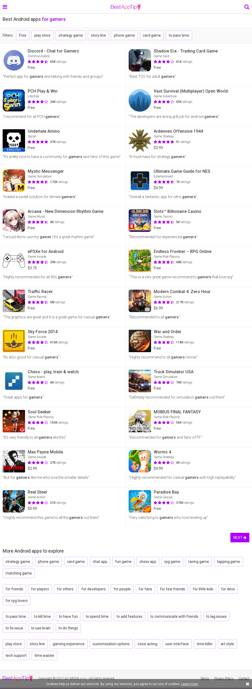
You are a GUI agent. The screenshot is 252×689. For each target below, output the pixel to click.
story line (98, 35)
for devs (228, 589)
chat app (100, 561)
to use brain (41, 628)
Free (22, 35)
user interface (177, 644)
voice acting (147, 644)
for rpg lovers (17, 601)
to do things (68, 628)
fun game (123, 561)
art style (227, 644)
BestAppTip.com (126, 6)
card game (152, 35)
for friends (14, 589)
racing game (198, 561)
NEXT (239, 537)
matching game (19, 573)
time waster (45, 655)
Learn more (189, 684)
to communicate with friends (174, 616)
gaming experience (69, 644)
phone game (124, 35)
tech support (16, 655)
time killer (205, 644)
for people (122, 589)
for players (40, 589)
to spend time (97, 616)
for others (65, 589)
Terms (204, 678)
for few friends (172, 589)
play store (42, 35)
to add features (129, 616)
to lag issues (216, 616)
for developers (93, 589)
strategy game (71, 35)
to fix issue (14, 628)
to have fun (68, 616)
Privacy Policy (223, 678)
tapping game (228, 561)
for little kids (203, 589)
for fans (145, 589)
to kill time (42, 616)
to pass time (179, 35)
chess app (147, 561)
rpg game (172, 561)
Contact (244, 678)
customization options (111, 644)
